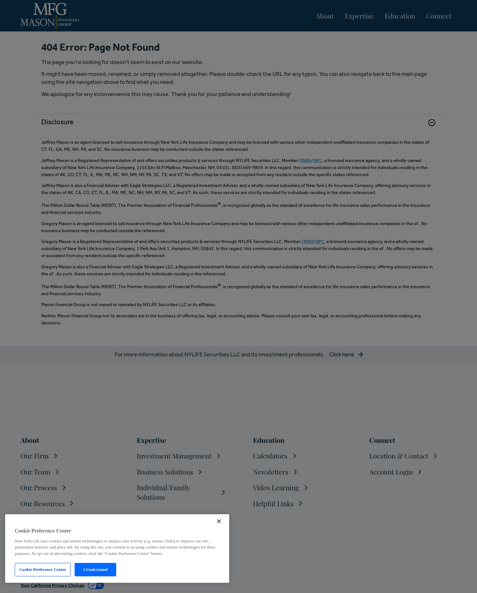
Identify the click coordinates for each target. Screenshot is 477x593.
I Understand (95, 569)
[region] (117, 548)
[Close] (219, 521)
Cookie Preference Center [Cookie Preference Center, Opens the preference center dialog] (42, 569)
